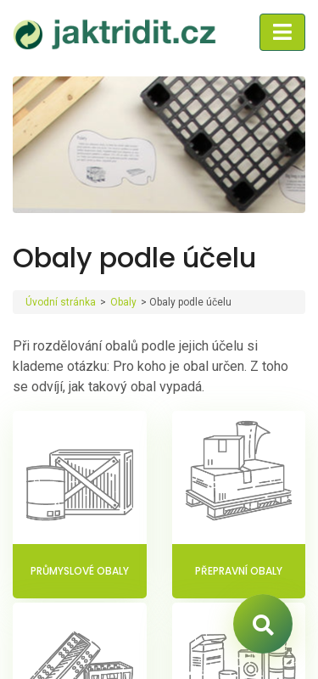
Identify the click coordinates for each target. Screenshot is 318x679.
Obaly (123, 302)
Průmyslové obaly (80, 571)
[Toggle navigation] (282, 32)
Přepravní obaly (238, 571)
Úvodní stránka (60, 302)
